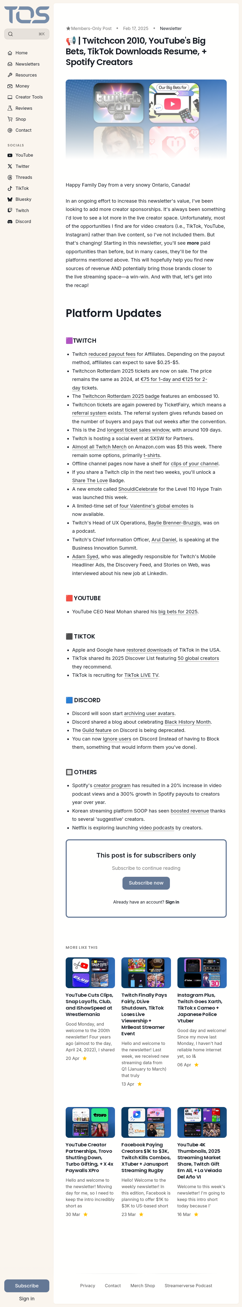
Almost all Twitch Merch (99, 446)
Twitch (18, 210)
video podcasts (156, 827)
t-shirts (152, 455)
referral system (89, 413)
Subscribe (27, 1286)
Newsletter (171, 28)
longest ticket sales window (138, 430)
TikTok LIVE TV (141, 675)
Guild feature (96, 730)
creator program (112, 785)
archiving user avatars (149, 713)
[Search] (26, 34)
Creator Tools (25, 97)
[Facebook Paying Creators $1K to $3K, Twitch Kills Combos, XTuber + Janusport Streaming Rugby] (146, 1162)
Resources (22, 75)
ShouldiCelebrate (137, 489)
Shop (17, 119)
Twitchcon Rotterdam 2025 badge (121, 396)
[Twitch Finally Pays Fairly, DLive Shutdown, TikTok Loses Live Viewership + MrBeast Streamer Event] (146, 1022)
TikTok (18, 188)
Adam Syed (85, 556)
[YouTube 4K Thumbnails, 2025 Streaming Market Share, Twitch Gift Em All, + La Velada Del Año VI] (202, 1162)
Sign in (27, 1298)
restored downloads (149, 650)
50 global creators (198, 658)
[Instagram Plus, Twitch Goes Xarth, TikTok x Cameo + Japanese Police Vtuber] (202, 1022)
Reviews (20, 108)
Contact (19, 130)
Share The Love (90, 480)
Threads (20, 177)
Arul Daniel (163, 539)
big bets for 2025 (178, 611)
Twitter (18, 166)
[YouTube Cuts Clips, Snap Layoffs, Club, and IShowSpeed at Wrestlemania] (90, 1022)
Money (18, 86)
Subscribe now (146, 883)
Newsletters (24, 64)
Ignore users (117, 739)
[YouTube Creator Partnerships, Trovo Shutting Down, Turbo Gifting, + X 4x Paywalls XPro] (90, 1162)
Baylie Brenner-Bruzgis (174, 523)
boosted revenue (190, 811)
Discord (19, 221)
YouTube (20, 155)
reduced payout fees (111, 354)
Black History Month (188, 722)
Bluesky (19, 199)
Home (18, 52)
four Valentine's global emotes (154, 506)
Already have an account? (146, 902)
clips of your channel (194, 463)
